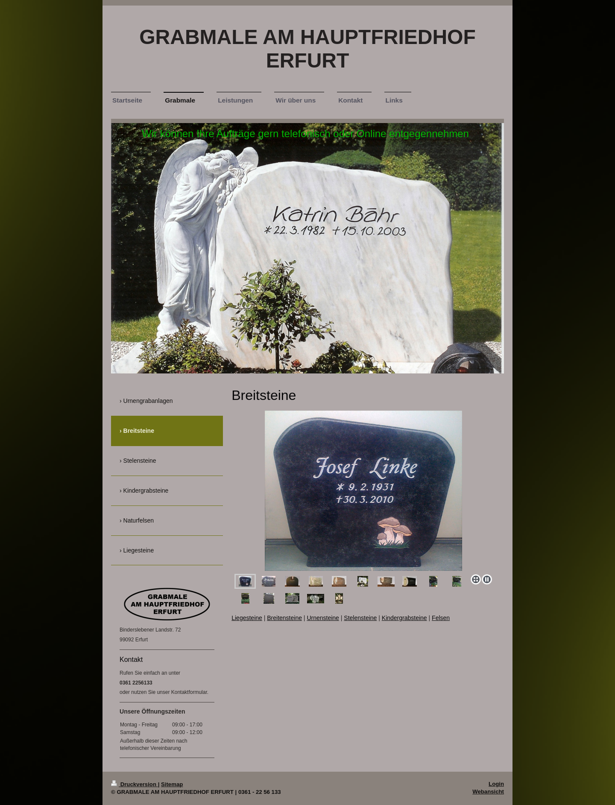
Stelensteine (360, 617)
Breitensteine (284, 617)
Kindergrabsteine (404, 617)
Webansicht (488, 791)
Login (496, 784)
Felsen (441, 617)
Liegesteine (246, 617)
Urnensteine (323, 617)
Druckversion (134, 784)
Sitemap (172, 784)
